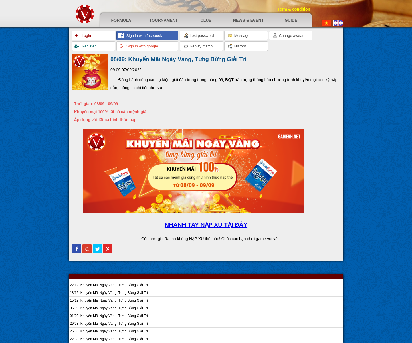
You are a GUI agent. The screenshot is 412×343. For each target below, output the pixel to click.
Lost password (198, 35)
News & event (248, 20)
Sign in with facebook (143, 35)
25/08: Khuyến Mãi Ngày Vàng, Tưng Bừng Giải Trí (109, 331)
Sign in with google (141, 46)
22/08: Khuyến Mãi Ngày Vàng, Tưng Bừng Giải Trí (109, 339)
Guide (291, 20)
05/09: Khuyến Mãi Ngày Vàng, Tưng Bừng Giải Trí (109, 308)
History (237, 46)
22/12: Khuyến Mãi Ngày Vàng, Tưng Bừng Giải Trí (109, 285)
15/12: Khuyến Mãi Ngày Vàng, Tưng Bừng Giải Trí (109, 300)
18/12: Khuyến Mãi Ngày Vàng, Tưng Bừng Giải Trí (109, 293)
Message (238, 35)
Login (86, 35)
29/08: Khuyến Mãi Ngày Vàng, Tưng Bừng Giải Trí (109, 324)
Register (88, 46)
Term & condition (294, 9)
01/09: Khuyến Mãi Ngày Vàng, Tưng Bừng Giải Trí (109, 316)
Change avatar (288, 35)
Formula (121, 20)
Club (206, 20)
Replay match (198, 46)
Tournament (163, 20)
